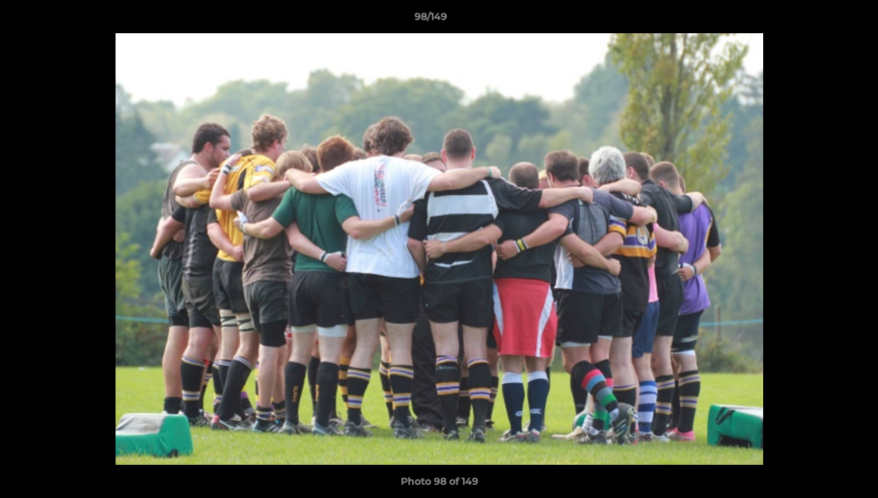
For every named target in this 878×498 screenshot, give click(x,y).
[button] (820, 20)
